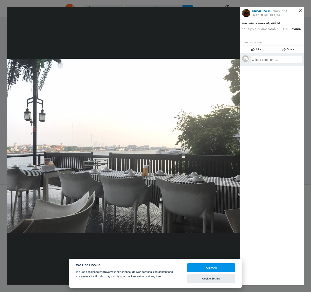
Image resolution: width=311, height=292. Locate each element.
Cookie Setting (211, 278)
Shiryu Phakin (261, 10)
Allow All (211, 268)
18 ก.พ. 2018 (280, 11)
